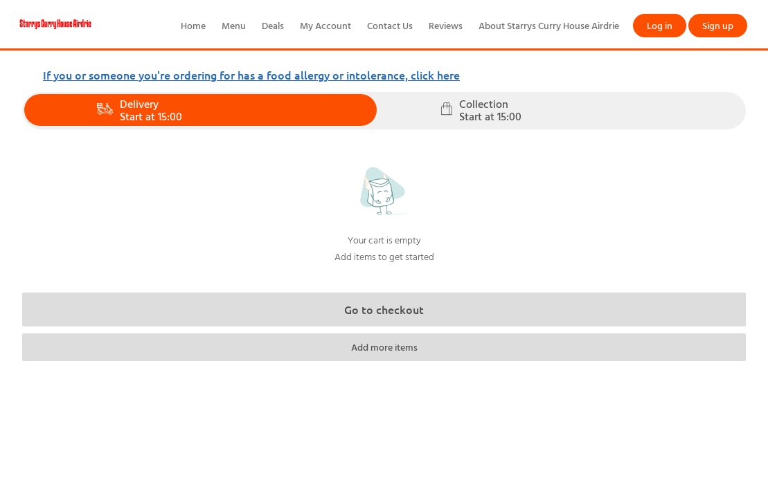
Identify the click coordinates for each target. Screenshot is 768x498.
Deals (273, 25)
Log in (659, 25)
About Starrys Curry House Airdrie (549, 25)
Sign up (717, 25)
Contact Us (390, 25)
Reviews (446, 25)
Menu (234, 25)
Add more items (384, 347)
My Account (325, 25)
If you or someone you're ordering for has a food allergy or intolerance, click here (251, 74)
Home (193, 25)
